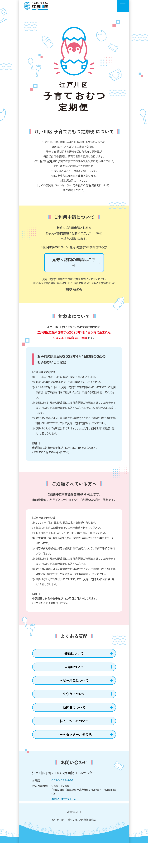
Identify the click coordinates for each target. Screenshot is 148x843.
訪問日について (74, 707)
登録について (74, 653)
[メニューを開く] (123, 6)
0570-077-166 (62, 780)
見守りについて (74, 694)
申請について (74, 666)
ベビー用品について (74, 680)
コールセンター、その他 (74, 734)
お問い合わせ (74, 289)
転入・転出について (74, 721)
